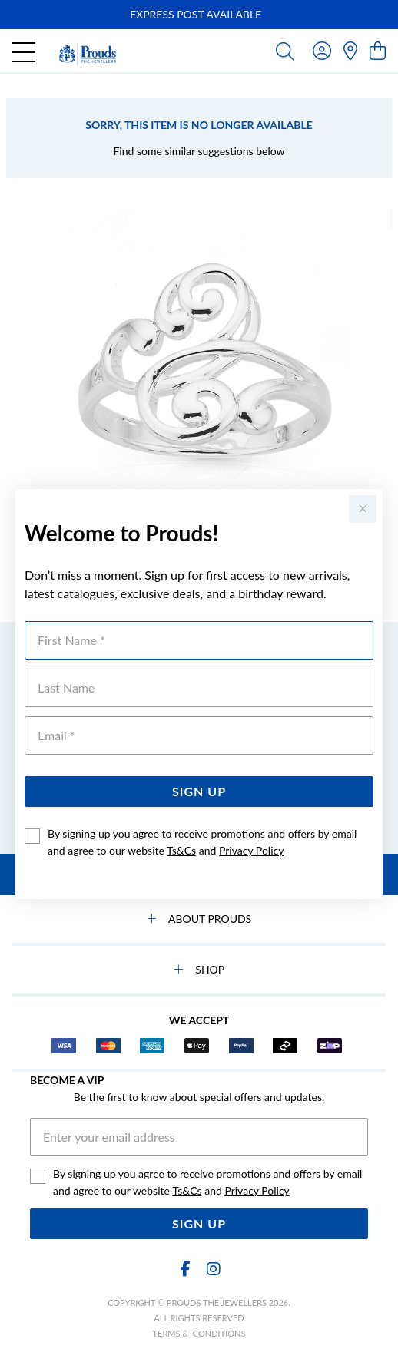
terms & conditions (199, 1333)
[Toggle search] (285, 50)
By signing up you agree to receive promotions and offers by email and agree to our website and (202, 842)
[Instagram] (213, 1268)
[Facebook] (185, 1268)
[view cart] (378, 50)
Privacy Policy (251, 850)
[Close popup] (362, 509)
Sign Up (199, 791)
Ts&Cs (181, 850)
